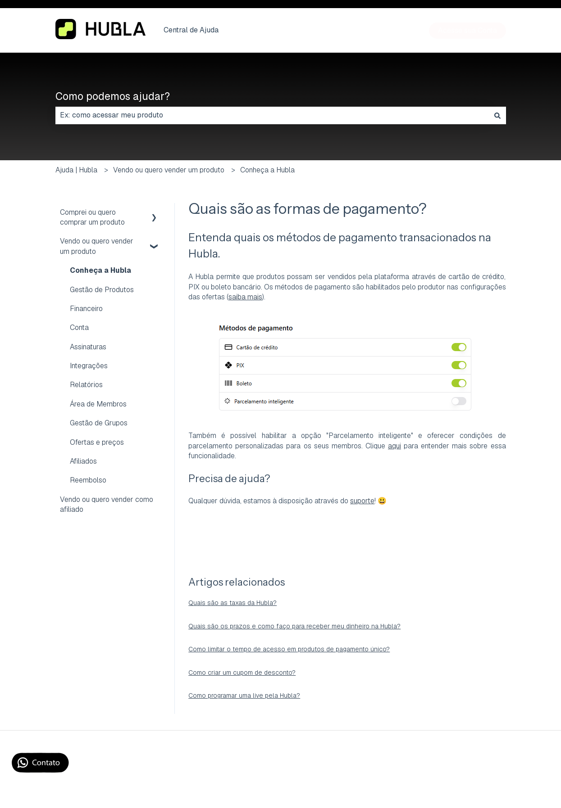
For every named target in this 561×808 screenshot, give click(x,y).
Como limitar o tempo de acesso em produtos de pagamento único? (289, 649)
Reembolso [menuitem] (88, 480)
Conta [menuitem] (79, 327)
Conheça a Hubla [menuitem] (100, 270)
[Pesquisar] (497, 115)
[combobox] (272, 115)
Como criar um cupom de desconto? (242, 672)
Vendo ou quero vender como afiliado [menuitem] (106, 504)
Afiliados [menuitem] (83, 461)
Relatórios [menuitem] (86, 384)
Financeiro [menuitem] (86, 308)
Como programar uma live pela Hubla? (244, 695)
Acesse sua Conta (467, 30)
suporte (362, 501)
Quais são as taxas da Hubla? (232, 603)
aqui (394, 446)
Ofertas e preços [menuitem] (97, 442)
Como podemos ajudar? (112, 96)
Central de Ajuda (191, 30)
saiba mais (245, 297)
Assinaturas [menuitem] (88, 347)
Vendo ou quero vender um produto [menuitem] (96, 246)
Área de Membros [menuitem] (98, 404)
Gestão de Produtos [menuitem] (102, 289)
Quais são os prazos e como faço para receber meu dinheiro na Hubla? (294, 626)
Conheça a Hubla (267, 170)
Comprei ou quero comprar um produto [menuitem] (92, 217)
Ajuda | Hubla (76, 170)
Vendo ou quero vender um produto (168, 170)
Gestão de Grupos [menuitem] (99, 423)
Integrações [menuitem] (89, 365)
